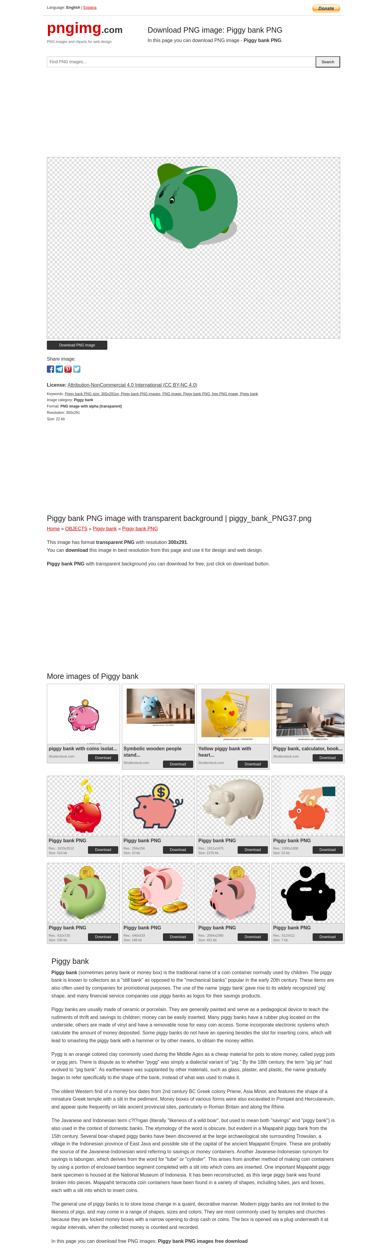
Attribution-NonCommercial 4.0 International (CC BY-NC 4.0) (132, 385)
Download (103, 758)
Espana (89, 7)
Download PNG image (77, 345)
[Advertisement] (193, 114)
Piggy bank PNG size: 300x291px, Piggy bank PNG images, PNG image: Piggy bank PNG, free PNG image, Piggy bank (161, 394)
